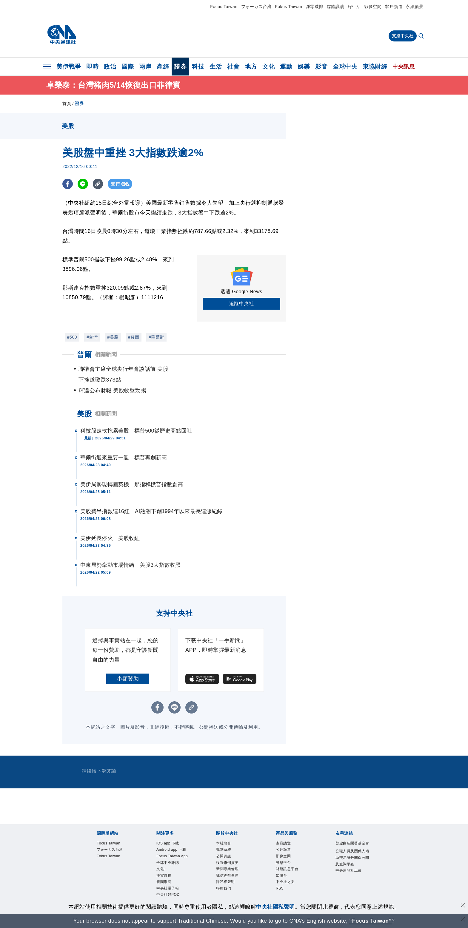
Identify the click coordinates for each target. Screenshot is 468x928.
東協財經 (375, 66)
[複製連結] (98, 184)
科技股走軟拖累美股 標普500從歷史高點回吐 (136, 420)
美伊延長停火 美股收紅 (110, 527)
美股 (84, 403)
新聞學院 (163, 871)
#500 (72, 337)
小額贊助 (128, 668)
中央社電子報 (167, 877)
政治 (110, 66)
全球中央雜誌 (167, 852)
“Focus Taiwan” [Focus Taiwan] (370, 921)
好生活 (354, 6)
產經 (163, 66)
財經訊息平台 (287, 858)
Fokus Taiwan (288, 6)
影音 (321, 66)
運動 (286, 66)
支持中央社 (403, 35)
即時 (92, 66)
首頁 (66, 103)
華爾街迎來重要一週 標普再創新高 (123, 447)
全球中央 (345, 66)
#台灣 (92, 337)
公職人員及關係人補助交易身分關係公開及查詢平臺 (352, 846)
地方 (251, 66)
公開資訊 (223, 845)
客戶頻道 (393, 6)
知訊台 (281, 865)
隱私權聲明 (225, 871)
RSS (280, 877)
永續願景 (414, 6)
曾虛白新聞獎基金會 (352, 832)
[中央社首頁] (61, 34)
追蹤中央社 (241, 303)
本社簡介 (223, 832)
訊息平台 (283, 852)
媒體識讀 (335, 6)
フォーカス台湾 (256, 6)
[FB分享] (67, 184)
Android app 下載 (171, 839)
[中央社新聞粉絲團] (234, 897)
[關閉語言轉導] (463, 920)
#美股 (112, 337)
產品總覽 (283, 832)
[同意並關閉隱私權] (463, 906)
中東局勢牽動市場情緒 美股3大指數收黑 (130, 554)
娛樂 (304, 66)
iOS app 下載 (167, 832)
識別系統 (223, 839)
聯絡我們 (223, 877)
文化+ (161, 858)
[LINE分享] (83, 184)
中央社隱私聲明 (275, 907)
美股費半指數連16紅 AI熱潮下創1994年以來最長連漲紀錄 (151, 501)
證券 (180, 66)
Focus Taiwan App (172, 845)
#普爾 (133, 337)
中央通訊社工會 (348, 860)
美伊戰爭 (68, 66)
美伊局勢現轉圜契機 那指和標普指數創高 (131, 474)
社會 (233, 66)
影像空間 (372, 6)
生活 (216, 66)
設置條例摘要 (227, 852)
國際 (127, 66)
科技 (198, 66)
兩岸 (145, 66)
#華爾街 (156, 337)
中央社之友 (285, 871)
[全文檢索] (421, 36)
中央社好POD (168, 884)
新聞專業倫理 (227, 858)
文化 (268, 66)
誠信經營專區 (227, 865)
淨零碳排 (314, 6)
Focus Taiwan (223, 6)
